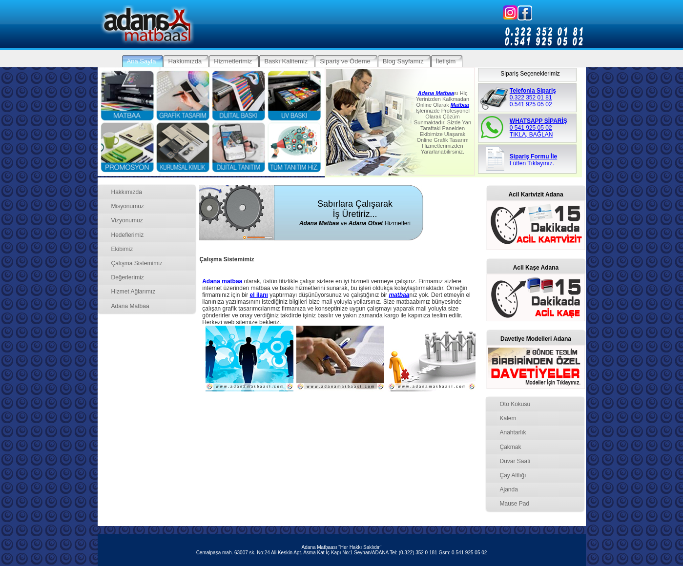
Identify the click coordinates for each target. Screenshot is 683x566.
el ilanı (259, 295)
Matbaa (460, 105)
